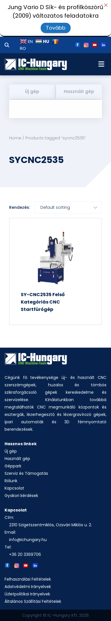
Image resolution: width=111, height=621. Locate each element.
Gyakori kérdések (21, 495)
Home (15, 138)
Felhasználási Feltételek (28, 579)
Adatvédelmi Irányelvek (28, 586)
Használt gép (79, 91)
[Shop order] (68, 207)
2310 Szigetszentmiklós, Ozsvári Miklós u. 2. (50, 525)
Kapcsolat (14, 488)
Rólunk (11, 481)
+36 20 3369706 (25, 554)
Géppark (13, 466)
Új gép (32, 91)
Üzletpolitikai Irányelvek (27, 594)
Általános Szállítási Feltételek (33, 601)
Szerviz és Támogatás (26, 473)
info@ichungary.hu (28, 539)
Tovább (55, 27)
